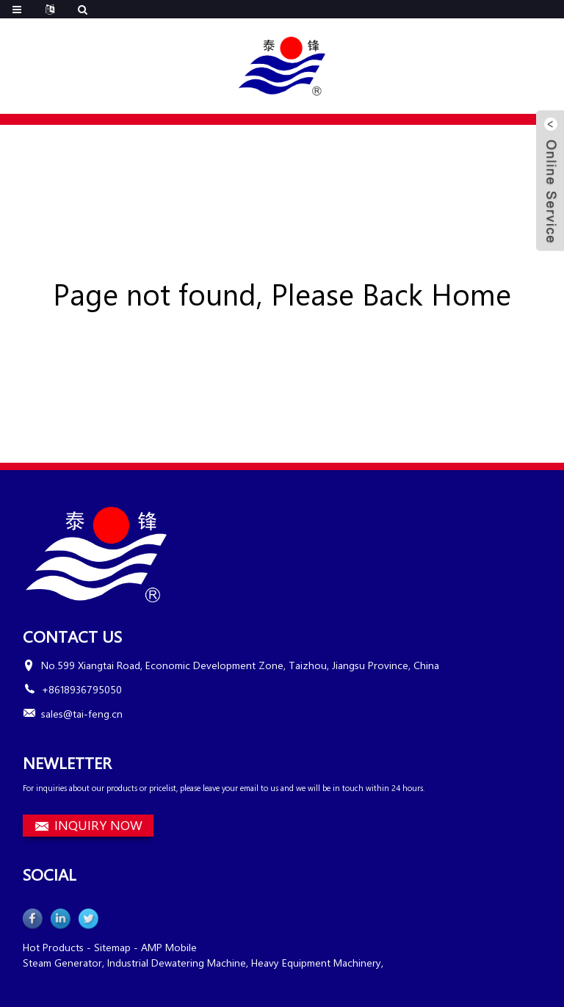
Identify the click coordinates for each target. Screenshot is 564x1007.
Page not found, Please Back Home (282, 293)
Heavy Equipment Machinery (316, 963)
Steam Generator (62, 963)
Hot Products (53, 947)
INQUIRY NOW (98, 825)
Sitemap (112, 947)
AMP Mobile (169, 947)
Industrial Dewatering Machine (176, 963)
